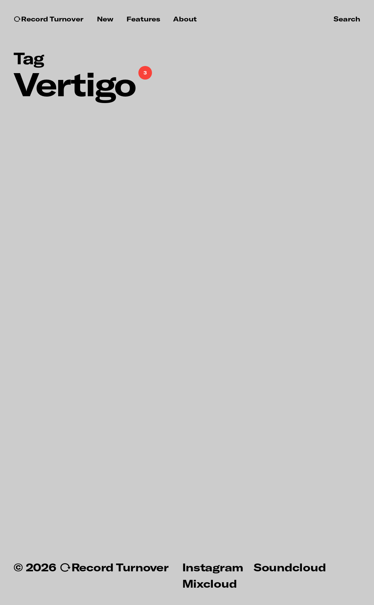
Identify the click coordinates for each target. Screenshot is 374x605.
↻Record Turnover (48, 18)
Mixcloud (209, 583)
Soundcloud (290, 566)
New (105, 18)
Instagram (212, 566)
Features (143, 18)
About (185, 18)
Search (347, 19)
